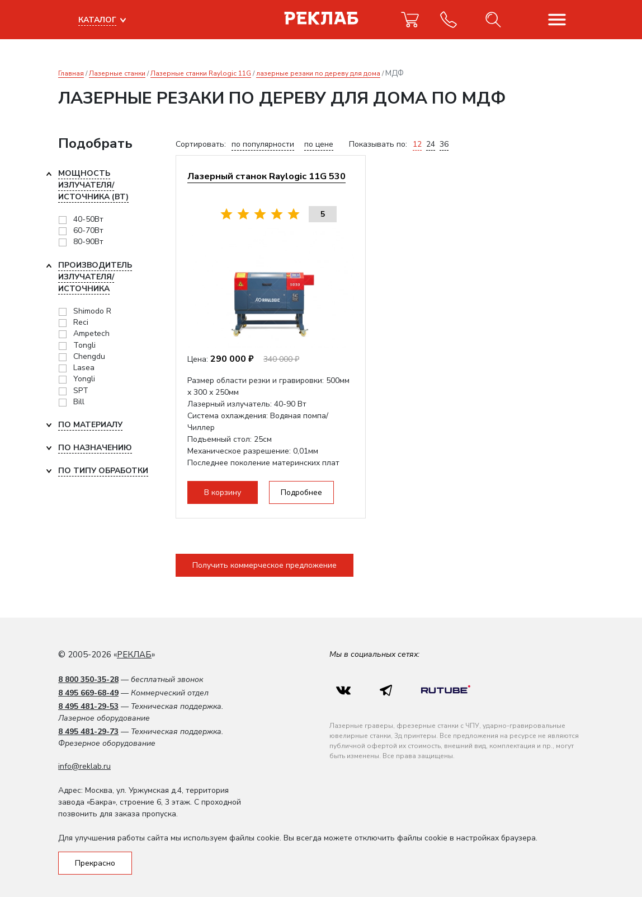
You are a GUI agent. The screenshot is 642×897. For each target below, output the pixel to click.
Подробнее (301, 492)
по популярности (263, 144)
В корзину (222, 492)
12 (417, 144)
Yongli (84, 378)
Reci (80, 322)
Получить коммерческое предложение (264, 565)
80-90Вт (88, 241)
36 (444, 144)
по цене (318, 144)
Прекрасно (95, 863)
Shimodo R (92, 311)
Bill (78, 401)
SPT (80, 390)
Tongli (84, 345)
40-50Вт (88, 219)
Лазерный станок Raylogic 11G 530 (266, 176)
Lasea (84, 367)
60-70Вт (88, 230)
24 (430, 144)
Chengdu (89, 356)
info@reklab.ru (84, 766)
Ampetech (91, 333)
